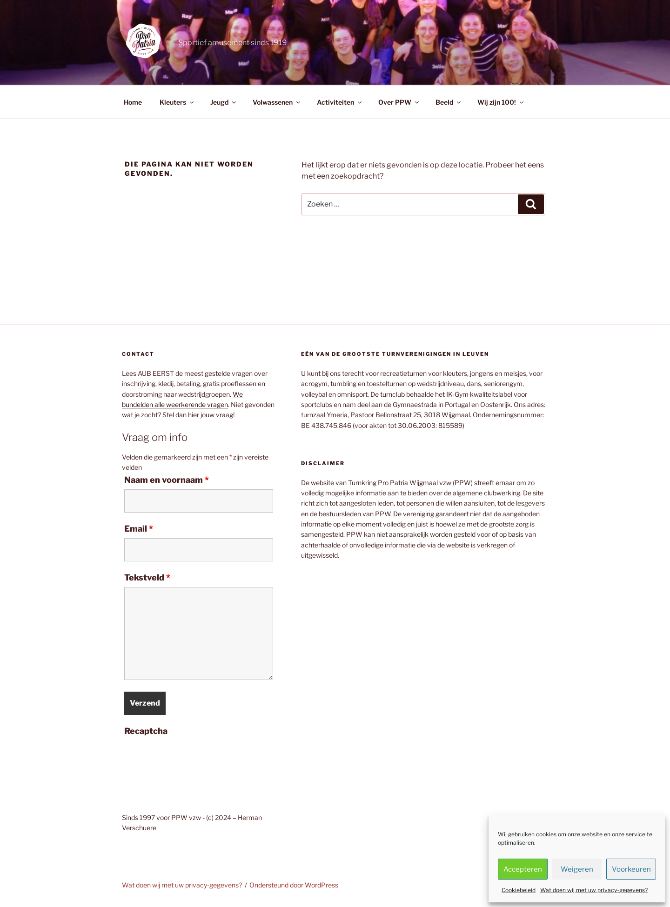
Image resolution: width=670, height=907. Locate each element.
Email (138, 529)
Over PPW (399, 102)
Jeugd (223, 102)
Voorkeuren (631, 869)
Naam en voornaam (166, 480)
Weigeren (577, 869)
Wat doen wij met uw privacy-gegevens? (594, 890)
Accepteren (522, 869)
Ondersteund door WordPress (293, 885)
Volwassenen (277, 102)
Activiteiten (340, 102)
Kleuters (177, 102)
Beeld (449, 102)
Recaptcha (146, 731)
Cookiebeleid (519, 890)
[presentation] (195, 758)
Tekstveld (147, 577)
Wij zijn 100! (501, 102)
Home (133, 102)
